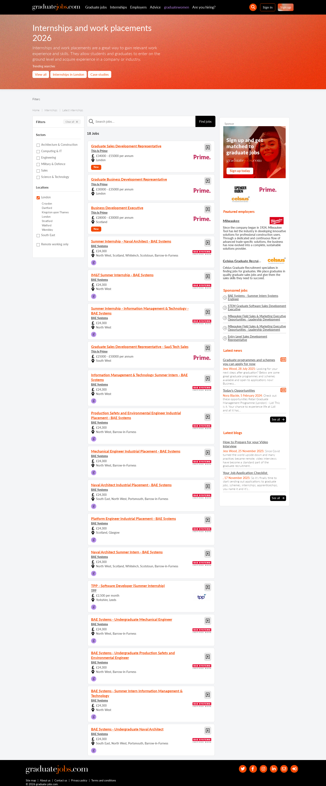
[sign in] (294, 765)
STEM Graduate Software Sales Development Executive (257, 307)
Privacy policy (79, 777)
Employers (138, 7)
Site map (31, 777)
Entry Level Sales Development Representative (247, 338)
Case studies (99, 74)
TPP (93, 588)
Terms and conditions (103, 777)
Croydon (47, 203)
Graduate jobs (96, 7)
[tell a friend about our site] (282, 765)
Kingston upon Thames (55, 212)
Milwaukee (231, 221)
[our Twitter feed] (238, 765)
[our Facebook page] (249, 765)
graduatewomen (176, 7)
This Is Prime (99, 150)
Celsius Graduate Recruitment (242, 261)
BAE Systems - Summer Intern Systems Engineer (253, 297)
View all (41, 74)
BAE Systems (99, 246)
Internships (118, 7)
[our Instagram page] (260, 765)
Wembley (47, 229)
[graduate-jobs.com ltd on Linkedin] (271, 765)
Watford (46, 225)
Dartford (47, 208)
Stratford (47, 221)
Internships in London (68, 74)
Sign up (285, 7)
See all (278, 419)
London (46, 216)
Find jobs (205, 121)
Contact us (61, 777)
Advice (155, 7)
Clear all (71, 121)
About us (45, 777)
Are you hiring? (204, 7)
